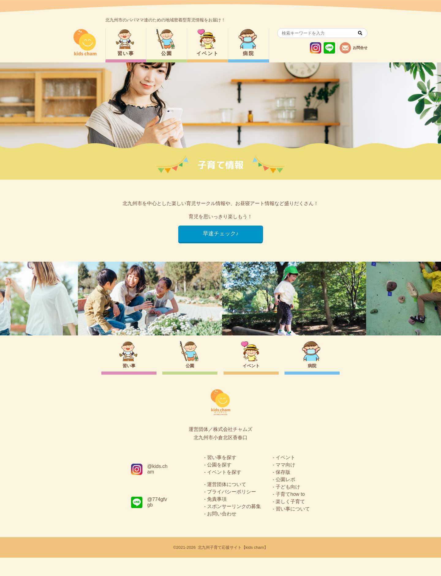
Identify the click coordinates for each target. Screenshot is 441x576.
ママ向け (285, 483)
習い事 (125, 53)
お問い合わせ (221, 532)
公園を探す (219, 483)
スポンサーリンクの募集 (234, 524)
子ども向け (288, 505)
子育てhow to (290, 512)
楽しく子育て (290, 519)
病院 (248, 53)
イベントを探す (224, 490)
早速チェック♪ (221, 234)
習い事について (293, 527)
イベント (207, 53)
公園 (166, 53)
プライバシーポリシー (231, 510)
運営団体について (226, 502)
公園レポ (285, 497)
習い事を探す (221, 475)
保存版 (283, 490)
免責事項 (217, 517)
